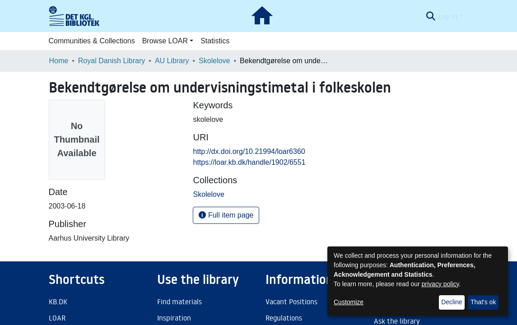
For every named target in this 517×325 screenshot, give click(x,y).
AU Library (172, 61)
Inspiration (174, 317)
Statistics (214, 41)
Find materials (179, 301)
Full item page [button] (226, 215)
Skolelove (214, 61)
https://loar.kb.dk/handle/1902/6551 (249, 162)
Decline (451, 302)
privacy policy (440, 284)
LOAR (57, 317)
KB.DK (58, 301)
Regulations (283, 317)
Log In (447, 16)
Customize (348, 302)
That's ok (483, 302)
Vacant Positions (291, 301)
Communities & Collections (92, 41)
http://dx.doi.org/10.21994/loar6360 (249, 151)
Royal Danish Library (111, 61)
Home (59, 61)
